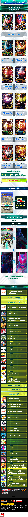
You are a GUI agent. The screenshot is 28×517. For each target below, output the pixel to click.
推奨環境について (4, 503)
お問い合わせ (11, 503)
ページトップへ (2, 514)
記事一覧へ (21, 2)
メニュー (7, 2)
